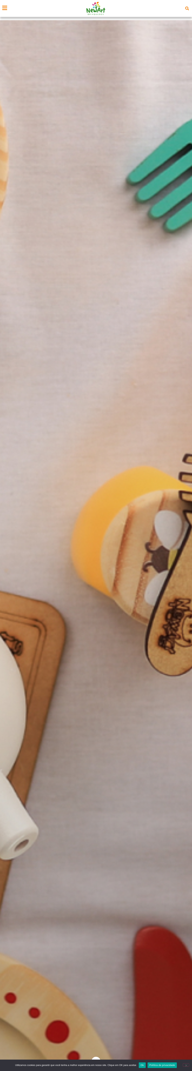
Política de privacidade (162, 1065)
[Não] (186, 1065)
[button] (187, 8)
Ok (142, 1065)
